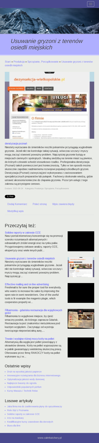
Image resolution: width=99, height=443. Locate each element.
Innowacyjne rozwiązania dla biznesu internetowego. (34, 375)
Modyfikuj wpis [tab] (15, 211)
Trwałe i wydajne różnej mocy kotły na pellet (29, 338)
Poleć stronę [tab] (40, 204)
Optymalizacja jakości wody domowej (25, 379)
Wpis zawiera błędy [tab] (63, 204)
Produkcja (19, 61)
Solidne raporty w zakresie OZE (23, 232)
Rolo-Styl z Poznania (17, 410)
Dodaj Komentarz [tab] (17, 204)
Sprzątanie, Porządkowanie (43, 61)
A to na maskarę (15, 418)
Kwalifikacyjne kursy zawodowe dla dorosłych (30, 421)
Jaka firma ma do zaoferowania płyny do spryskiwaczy (34, 406)
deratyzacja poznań (16, 143)
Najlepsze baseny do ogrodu (22, 383)
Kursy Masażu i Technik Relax (22, 391)
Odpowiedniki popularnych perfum (24, 387)
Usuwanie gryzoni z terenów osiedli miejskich (30, 258)
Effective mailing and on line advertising (27, 284)
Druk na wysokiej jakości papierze (24, 371)
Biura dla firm (13, 425)
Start (8, 61)
